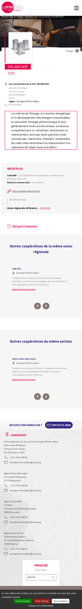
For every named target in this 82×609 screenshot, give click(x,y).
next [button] (46, 306)
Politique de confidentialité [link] (41, 605)
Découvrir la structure (23, 289)
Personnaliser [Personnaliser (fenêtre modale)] (60, 601)
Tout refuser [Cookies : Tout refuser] (42, 601)
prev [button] (37, 306)
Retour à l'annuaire (25, 226)
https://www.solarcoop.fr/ (26, 191)
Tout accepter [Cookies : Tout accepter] (22, 601)
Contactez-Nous (61, 425)
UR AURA (45, 208)
